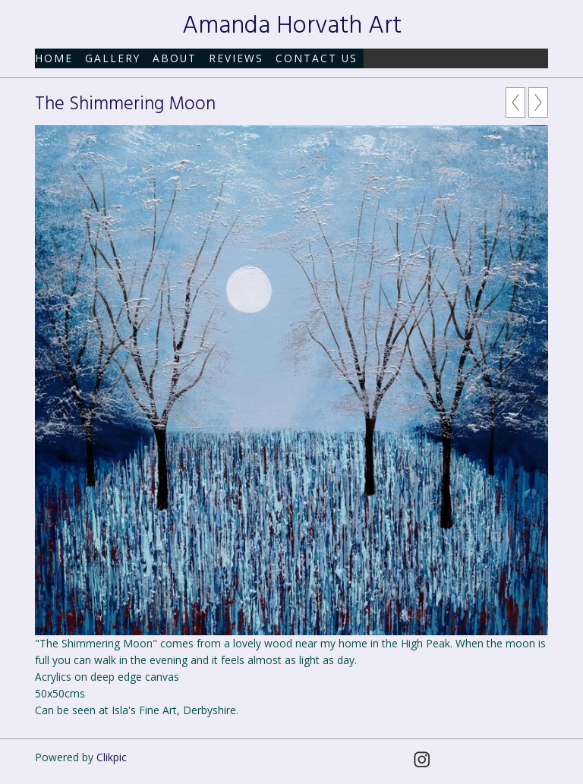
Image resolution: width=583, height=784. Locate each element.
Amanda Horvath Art (292, 26)
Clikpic (111, 757)
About (175, 58)
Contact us (317, 58)
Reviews (236, 58)
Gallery (112, 58)
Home (54, 58)
